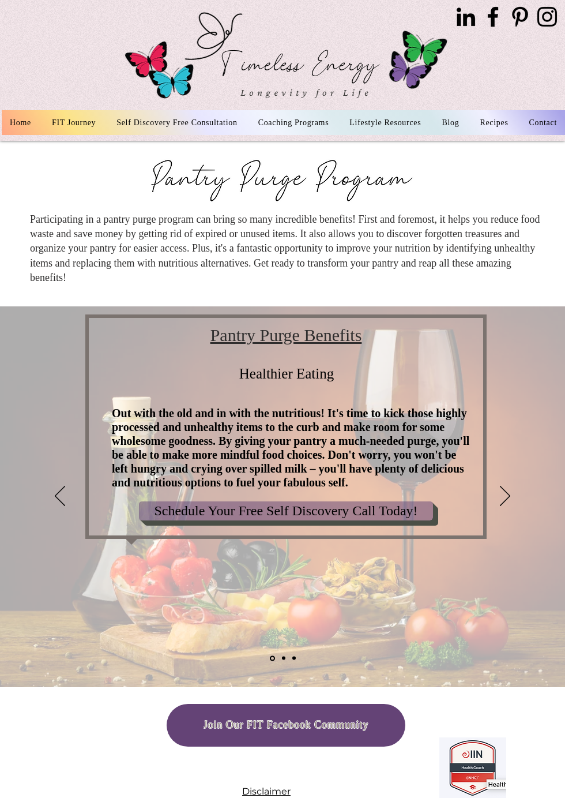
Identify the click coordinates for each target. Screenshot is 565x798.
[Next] (505, 497)
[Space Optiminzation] (283, 658)
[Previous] (60, 497)
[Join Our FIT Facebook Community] (286, 725)
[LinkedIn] (466, 16)
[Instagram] (547, 16)
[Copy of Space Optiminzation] (294, 658)
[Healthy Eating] (272, 658)
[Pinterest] (520, 16)
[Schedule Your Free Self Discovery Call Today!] (286, 510)
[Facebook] (493, 16)
